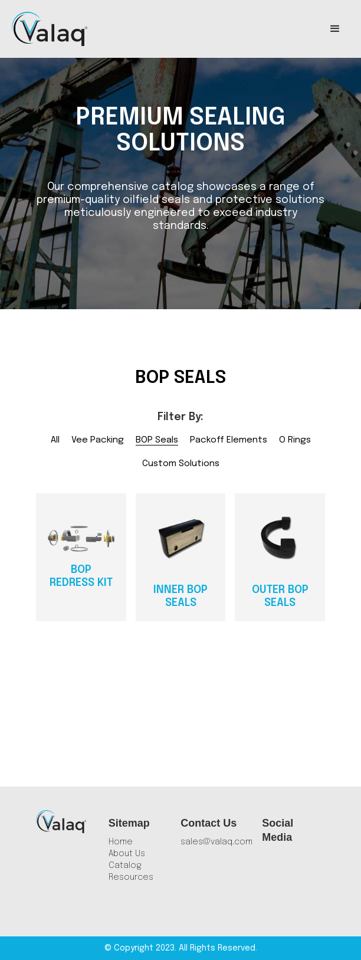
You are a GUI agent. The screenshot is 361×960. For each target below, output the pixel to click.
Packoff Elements (228, 440)
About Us (127, 854)
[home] (49, 29)
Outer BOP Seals (280, 596)
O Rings (295, 440)
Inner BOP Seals (180, 596)
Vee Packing (97, 440)
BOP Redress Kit (81, 576)
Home (121, 842)
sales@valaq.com (216, 842)
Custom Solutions (180, 463)
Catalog (125, 865)
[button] (335, 29)
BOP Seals (157, 440)
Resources (131, 877)
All (55, 440)
